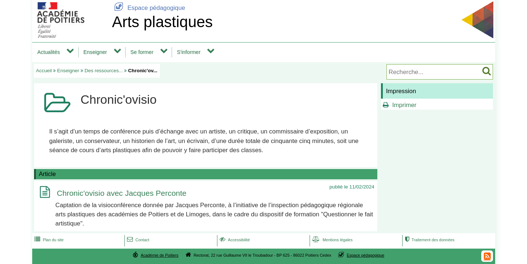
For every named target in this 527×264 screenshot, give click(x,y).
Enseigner (95, 52)
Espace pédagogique (148, 7)
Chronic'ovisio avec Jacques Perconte (121, 193)
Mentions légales (331, 240)
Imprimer (404, 105)
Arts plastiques (162, 21)
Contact (137, 240)
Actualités (48, 52)
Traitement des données (428, 240)
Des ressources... (104, 70)
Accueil (44, 70)
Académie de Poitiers (159, 255)
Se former (141, 52)
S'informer (189, 52)
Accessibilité (234, 240)
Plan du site (48, 240)
